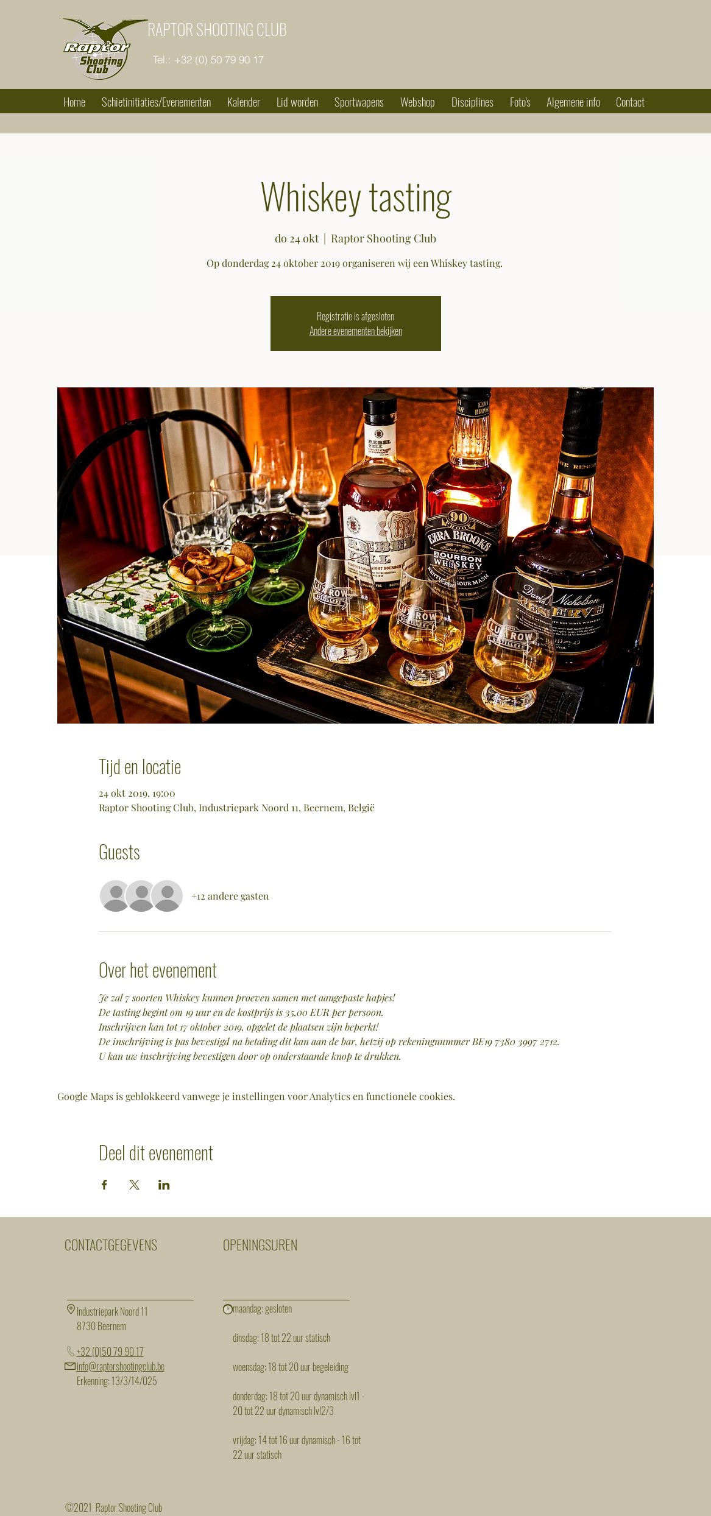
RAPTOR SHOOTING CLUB (217, 29)
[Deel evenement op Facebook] (104, 1185)
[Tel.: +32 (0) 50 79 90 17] (208, 59)
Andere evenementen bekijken (356, 330)
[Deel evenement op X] (134, 1185)
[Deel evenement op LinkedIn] (164, 1185)
